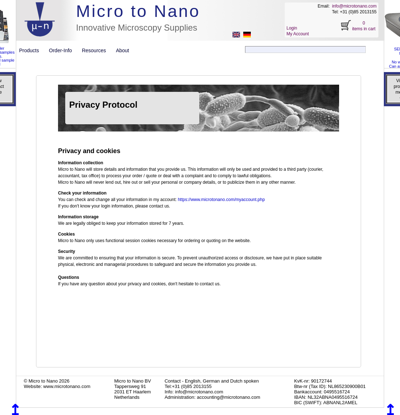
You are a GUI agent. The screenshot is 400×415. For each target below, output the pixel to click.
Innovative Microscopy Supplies (136, 27)
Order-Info (63, 50)
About (122, 50)
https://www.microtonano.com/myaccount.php (221, 199)
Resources (96, 50)
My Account (297, 33)
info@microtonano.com (354, 6)
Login (291, 28)
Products (32, 50)
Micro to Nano (138, 11)
